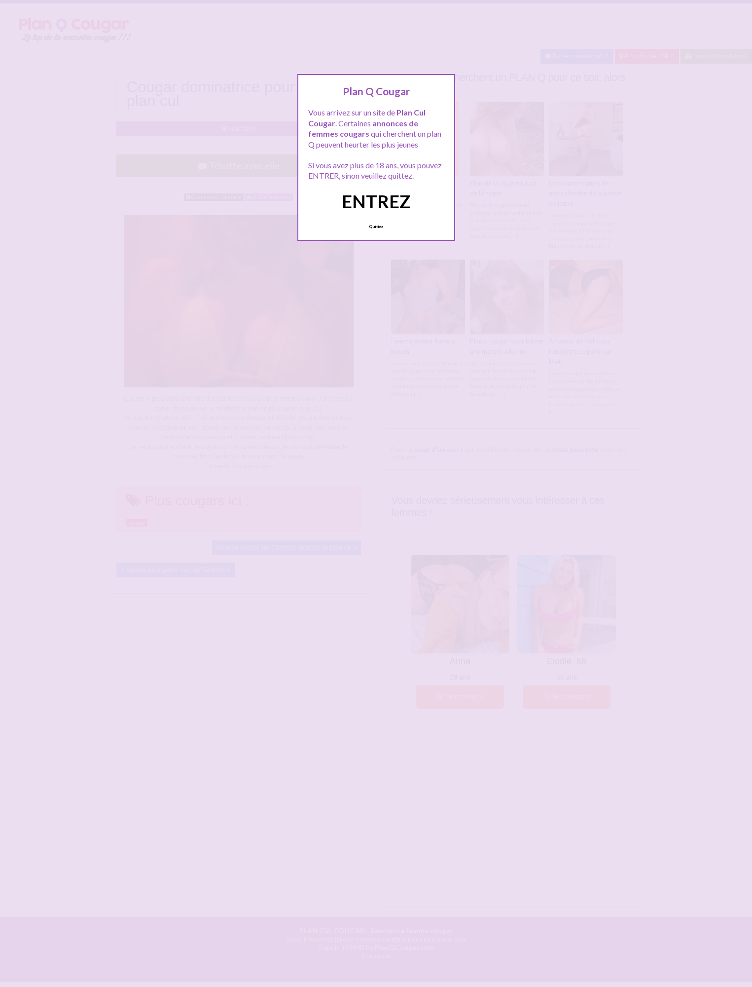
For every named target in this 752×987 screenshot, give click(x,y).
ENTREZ (376, 201)
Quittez (376, 226)
